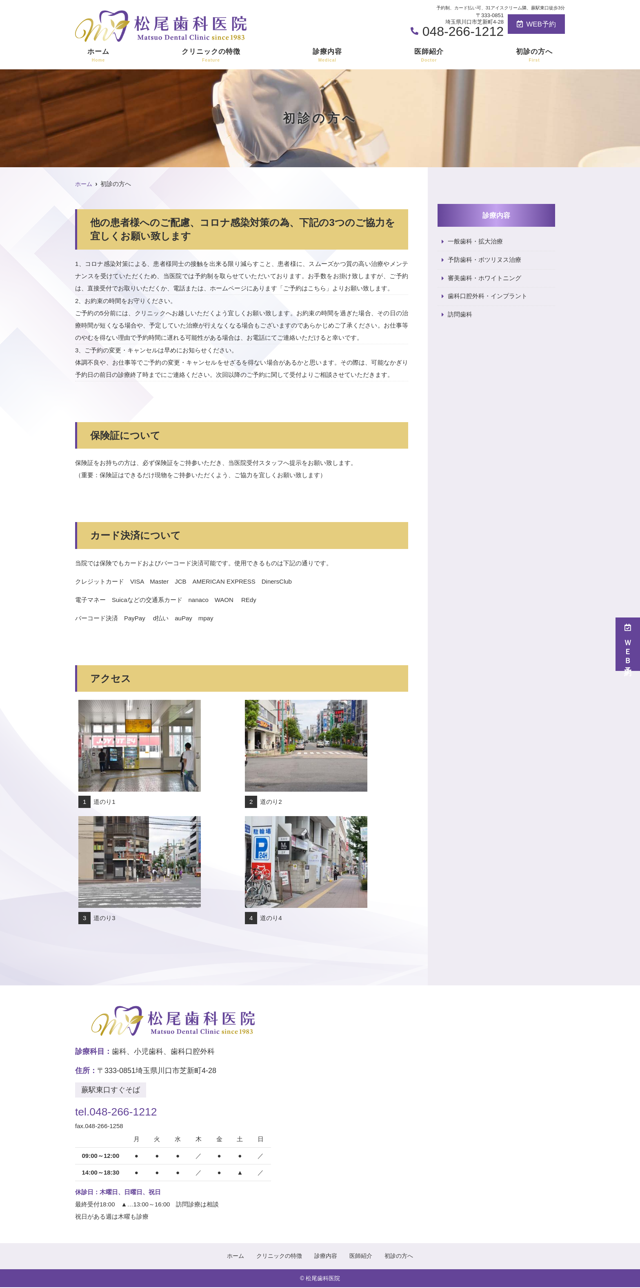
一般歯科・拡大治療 (475, 241)
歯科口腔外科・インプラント (487, 296)
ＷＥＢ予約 (628, 644)
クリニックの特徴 (211, 55)
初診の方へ (534, 55)
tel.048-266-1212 (127, 1110)
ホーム (98, 55)
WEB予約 (536, 24)
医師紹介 (429, 55)
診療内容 (327, 55)
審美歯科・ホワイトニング (484, 278)
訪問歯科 (460, 315)
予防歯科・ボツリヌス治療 (484, 260)
